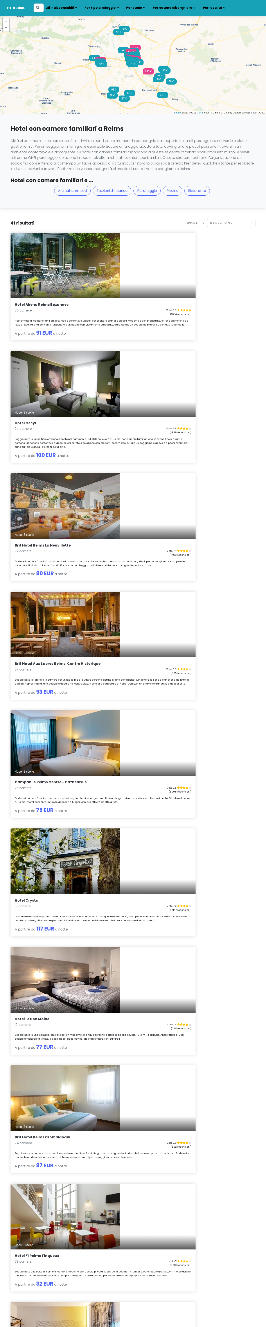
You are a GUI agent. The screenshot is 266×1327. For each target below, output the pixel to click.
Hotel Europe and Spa (118, 1101)
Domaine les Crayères (118, 869)
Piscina (172, 190)
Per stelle (134, 7)
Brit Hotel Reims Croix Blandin (126, 524)
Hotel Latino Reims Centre (206, 639)
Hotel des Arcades (115, 754)
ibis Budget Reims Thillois (122, 639)
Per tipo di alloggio (100, 7)
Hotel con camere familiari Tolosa (224, 1273)
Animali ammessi (72, 190)
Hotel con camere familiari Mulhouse (164, 1256)
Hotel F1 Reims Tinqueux (204, 524)
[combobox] (231, 223)
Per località (212, 7)
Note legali (67, 1316)
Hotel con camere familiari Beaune (37, 1256)
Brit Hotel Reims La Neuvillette (209, 285)
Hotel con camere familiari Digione (37, 1267)
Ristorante (197, 190)
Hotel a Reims (14, 8)
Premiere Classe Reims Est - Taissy (47, 1101)
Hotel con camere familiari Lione (98, 1262)
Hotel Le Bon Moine (32, 524)
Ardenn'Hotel (194, 869)
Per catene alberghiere (172, 7)
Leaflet (177, 112)
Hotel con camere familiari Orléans (162, 1267)
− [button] (6, 28)
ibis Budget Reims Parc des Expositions (40, 872)
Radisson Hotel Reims (202, 985)
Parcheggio (147, 190)
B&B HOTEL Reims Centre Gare (42, 754)
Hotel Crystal (194, 404)
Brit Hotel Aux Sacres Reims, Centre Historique (47, 407)
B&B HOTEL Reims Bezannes (40, 639)
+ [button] (6, 21)
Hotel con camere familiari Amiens (37, 1250)
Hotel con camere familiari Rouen (224, 1256)
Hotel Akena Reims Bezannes (41, 285)
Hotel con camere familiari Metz (160, 1250)
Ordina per (195, 223)
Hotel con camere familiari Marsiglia (100, 1267)
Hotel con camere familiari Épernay (100, 1250)
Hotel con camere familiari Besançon (39, 1262)
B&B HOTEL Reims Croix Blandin (44, 985)
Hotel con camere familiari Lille (96, 1256)
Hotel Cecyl (108, 285)
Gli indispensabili (59, 7)
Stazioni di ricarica (112, 190)
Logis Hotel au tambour (120, 985)
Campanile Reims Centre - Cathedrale (122, 407)
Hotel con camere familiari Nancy (161, 1262)
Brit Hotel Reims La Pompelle (208, 1101)
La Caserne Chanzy (199, 754)
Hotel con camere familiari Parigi (223, 1250)
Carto (200, 112)
